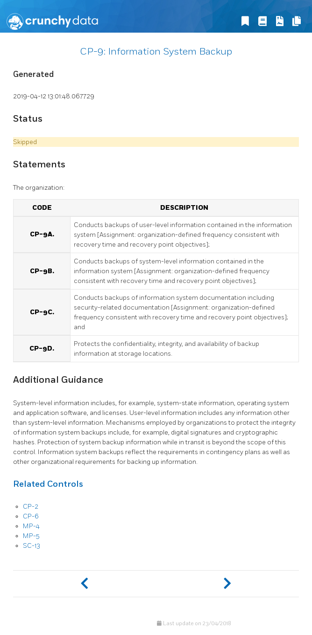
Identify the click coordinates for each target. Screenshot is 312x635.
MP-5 (31, 536)
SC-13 (31, 546)
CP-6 (31, 516)
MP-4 (31, 526)
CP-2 (30, 507)
